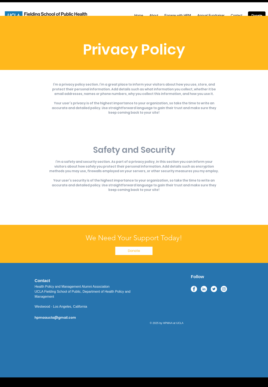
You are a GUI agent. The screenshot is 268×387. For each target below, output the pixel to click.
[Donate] (257, 15)
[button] (134, 251)
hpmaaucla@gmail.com (55, 317)
